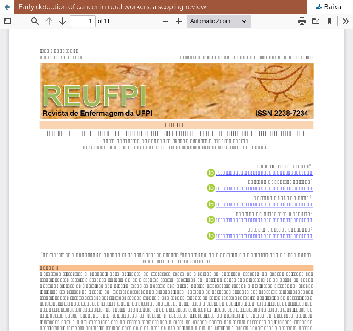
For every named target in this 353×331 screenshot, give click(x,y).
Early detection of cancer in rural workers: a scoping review (112, 7)
